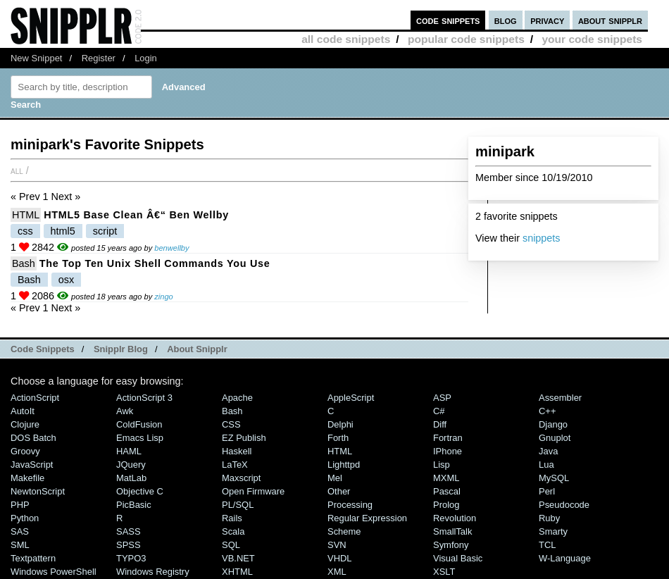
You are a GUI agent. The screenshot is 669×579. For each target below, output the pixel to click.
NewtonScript (38, 491)
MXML (446, 478)
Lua (546, 464)
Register (98, 58)
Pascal (447, 491)
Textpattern (33, 558)
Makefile (27, 478)
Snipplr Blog (121, 349)
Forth (338, 437)
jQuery (131, 464)
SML (20, 545)
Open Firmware (253, 491)
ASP (442, 397)
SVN (336, 545)
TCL (547, 545)
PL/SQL (238, 504)
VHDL (339, 558)
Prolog (446, 504)
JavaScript (32, 464)
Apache (237, 397)
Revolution (454, 518)
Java (548, 451)
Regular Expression (367, 518)
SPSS (128, 545)
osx (66, 279)
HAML (129, 451)
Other (338, 491)
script (105, 231)
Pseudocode (564, 504)
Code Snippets (43, 349)
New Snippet (36, 58)
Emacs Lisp (139, 437)
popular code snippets (466, 39)
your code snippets (592, 39)
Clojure (25, 424)
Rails (232, 518)
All (17, 170)
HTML (25, 214)
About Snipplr (197, 349)
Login (146, 58)
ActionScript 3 (144, 397)
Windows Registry (152, 571)
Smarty (553, 531)
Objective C (139, 491)
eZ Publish (244, 437)
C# (439, 411)
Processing (350, 504)
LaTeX (235, 464)
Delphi (340, 424)
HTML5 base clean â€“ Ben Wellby (136, 214)
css (25, 231)
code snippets (448, 20)
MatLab (131, 478)
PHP (20, 504)
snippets (542, 238)
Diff (439, 424)
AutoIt (23, 411)
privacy (547, 20)
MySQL (554, 478)
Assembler (560, 397)
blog (505, 20)
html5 (63, 231)
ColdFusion (139, 424)
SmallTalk (452, 531)
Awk (124, 411)
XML (336, 571)
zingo (163, 296)
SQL (231, 545)
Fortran (448, 437)
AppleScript (350, 397)
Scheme (344, 531)
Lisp (441, 464)
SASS (128, 531)
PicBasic (133, 504)
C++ (547, 411)
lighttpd (343, 464)
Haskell (236, 451)
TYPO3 (131, 558)
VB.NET (238, 558)
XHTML (237, 571)
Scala (233, 531)
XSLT (444, 571)
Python (25, 518)
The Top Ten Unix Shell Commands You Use (154, 263)
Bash (23, 263)
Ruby (549, 518)
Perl (547, 491)
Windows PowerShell (53, 571)
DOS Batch (33, 437)
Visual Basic (457, 558)
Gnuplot (554, 437)
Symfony (450, 545)
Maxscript (241, 478)
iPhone (447, 451)
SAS (20, 531)
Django (553, 424)
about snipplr (610, 20)
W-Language (565, 558)
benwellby (171, 248)
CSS (231, 424)
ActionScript (35, 397)
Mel (334, 478)
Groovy (25, 451)
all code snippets (345, 39)
